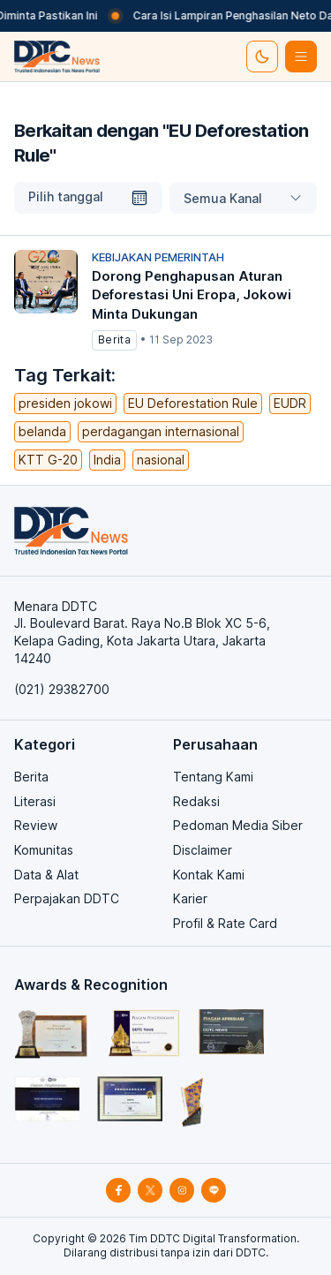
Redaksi (196, 801)
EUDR (290, 403)
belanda (42, 431)
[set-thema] (262, 56)
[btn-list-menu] (301, 56)
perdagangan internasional (160, 431)
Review (35, 825)
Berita (31, 776)
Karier (190, 898)
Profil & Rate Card (225, 923)
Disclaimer (202, 849)
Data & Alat (46, 874)
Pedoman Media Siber (238, 825)
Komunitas (43, 849)
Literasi (35, 801)
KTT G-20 (48, 459)
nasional (160, 459)
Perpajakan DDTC (66, 898)
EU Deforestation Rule (193, 403)
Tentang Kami (213, 776)
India (107, 459)
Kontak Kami (208, 874)
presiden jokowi (65, 403)
